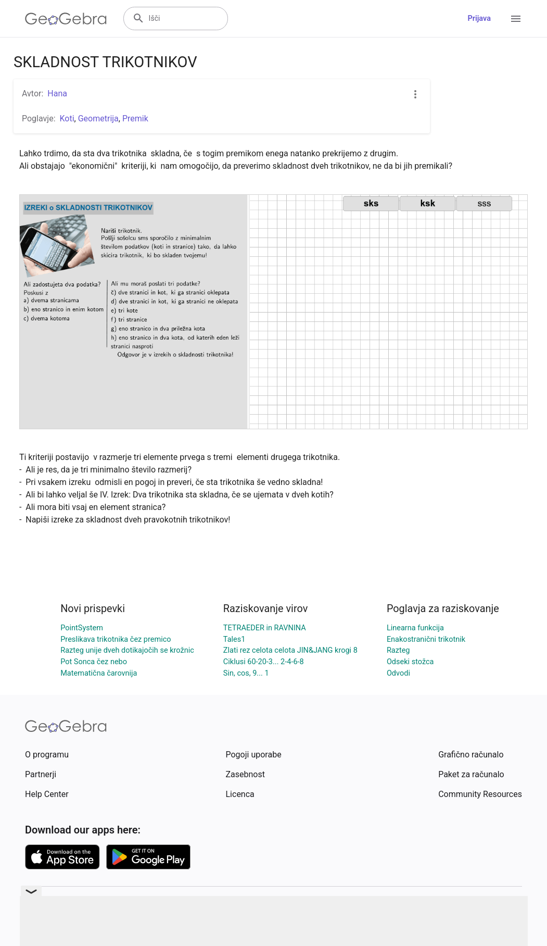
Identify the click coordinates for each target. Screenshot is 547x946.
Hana (57, 93)
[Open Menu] (516, 19)
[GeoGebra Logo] (66, 19)
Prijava (479, 18)
